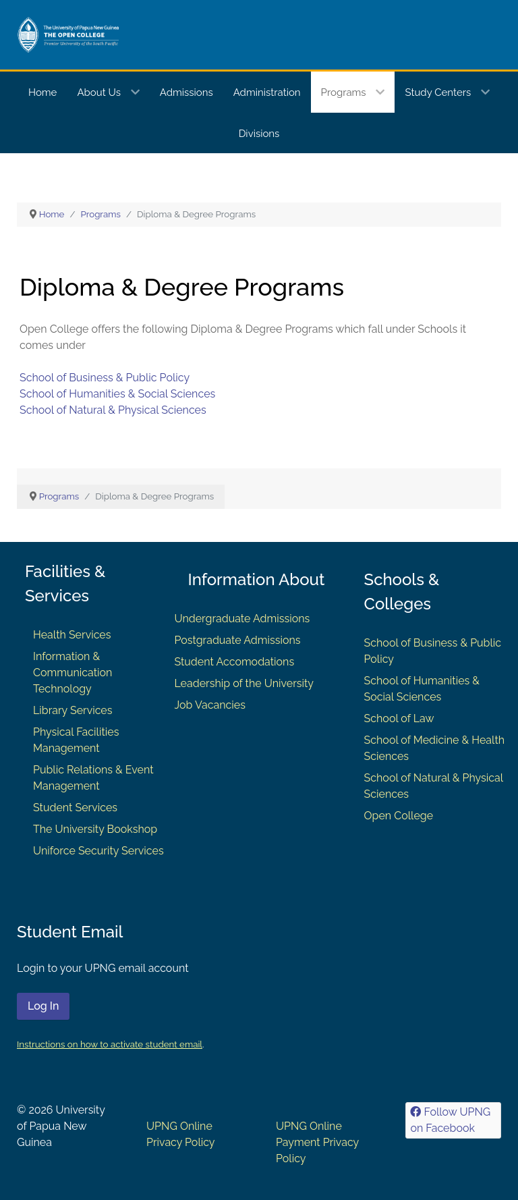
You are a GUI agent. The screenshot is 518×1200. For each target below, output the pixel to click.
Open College (399, 815)
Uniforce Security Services (98, 850)
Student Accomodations (234, 661)
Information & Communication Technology (72, 672)
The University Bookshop (95, 829)
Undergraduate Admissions (242, 618)
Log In (43, 1006)
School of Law (399, 718)
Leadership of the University (244, 683)
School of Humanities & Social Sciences (117, 393)
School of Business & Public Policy (105, 377)
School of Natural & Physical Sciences (113, 410)
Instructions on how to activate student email (109, 1044)
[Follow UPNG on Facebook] (453, 1120)
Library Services (73, 710)
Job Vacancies (209, 705)
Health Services (72, 634)
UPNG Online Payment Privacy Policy (317, 1142)
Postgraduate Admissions (237, 640)
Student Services (75, 807)
